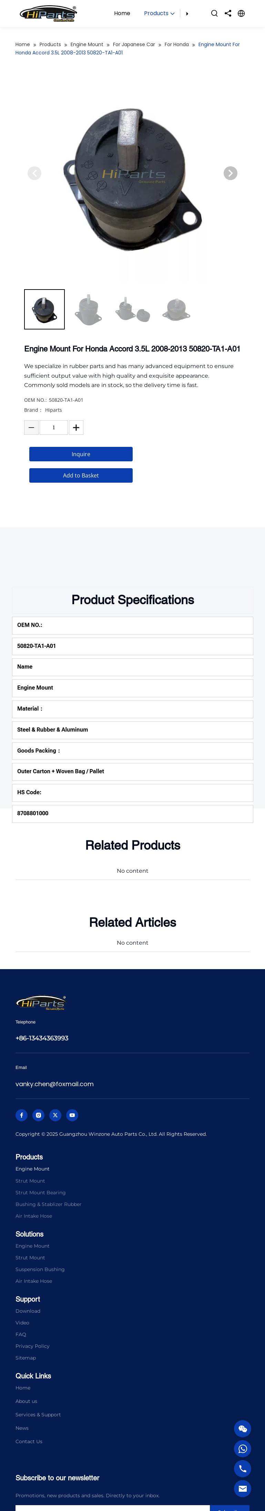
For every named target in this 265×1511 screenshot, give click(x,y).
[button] (230, 187)
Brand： (33, 423)
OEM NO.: (35, 413)
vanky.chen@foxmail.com (55, 1084)
